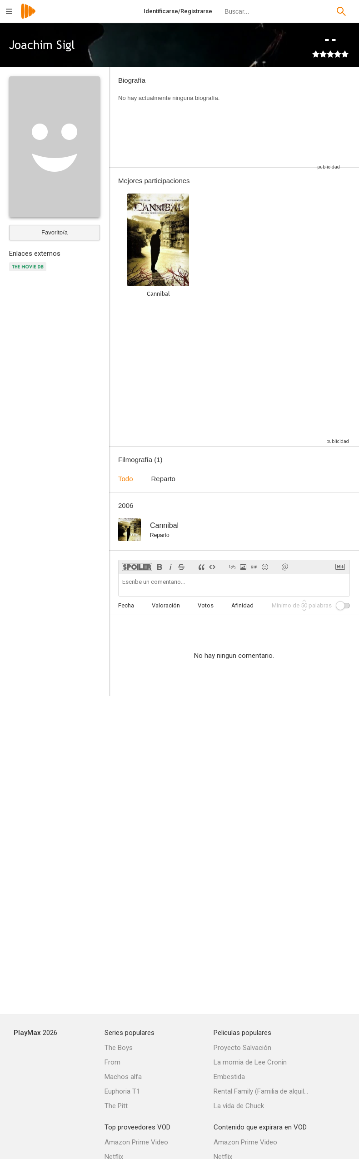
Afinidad (242, 605)
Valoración (166, 605)
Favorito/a (54, 232)
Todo (125, 479)
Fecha (126, 605)
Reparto (163, 479)
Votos (206, 605)
